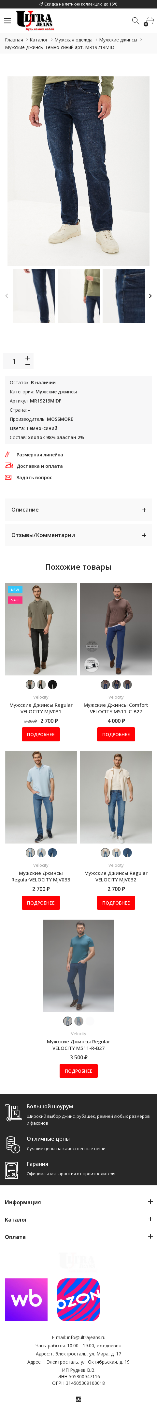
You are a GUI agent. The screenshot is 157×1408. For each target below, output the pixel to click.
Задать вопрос (34, 477)
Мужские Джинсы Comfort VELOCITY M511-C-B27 (116, 707)
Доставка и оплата (40, 466)
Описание (81, 509)
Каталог (39, 40)
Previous (6, 295)
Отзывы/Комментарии (81, 535)
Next (150, 295)
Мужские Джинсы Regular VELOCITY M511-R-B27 (78, 1044)
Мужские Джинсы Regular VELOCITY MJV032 (116, 876)
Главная (14, 40)
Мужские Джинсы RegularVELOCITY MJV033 (40, 876)
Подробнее (41, 734)
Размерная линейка (40, 454)
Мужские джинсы (118, 40)
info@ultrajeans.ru (86, 1323)
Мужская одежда (73, 40)
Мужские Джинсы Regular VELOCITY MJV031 (41, 707)
